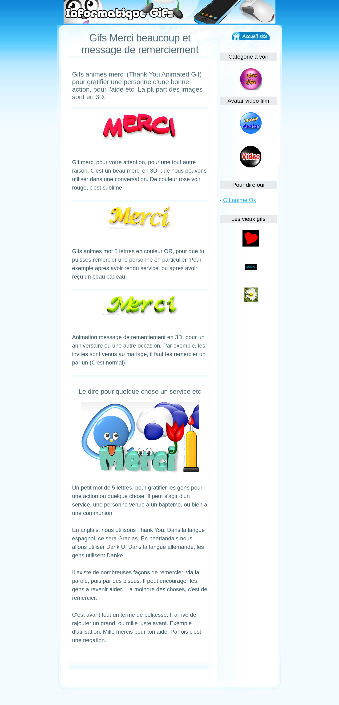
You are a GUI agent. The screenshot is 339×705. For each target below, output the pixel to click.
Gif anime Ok (239, 200)
